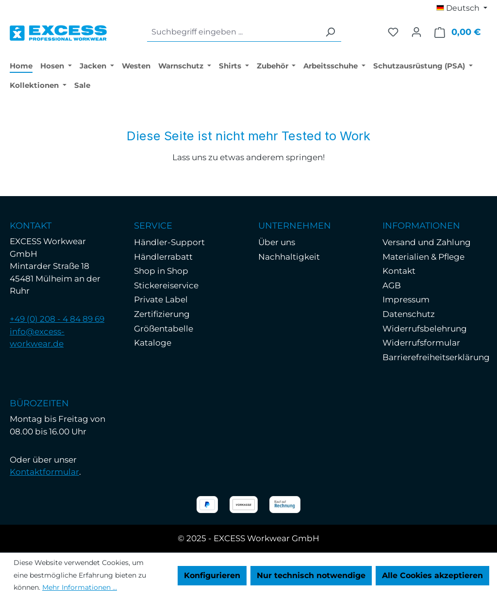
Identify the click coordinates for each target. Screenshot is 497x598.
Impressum (406, 299)
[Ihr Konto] (416, 32)
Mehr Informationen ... (79, 587)
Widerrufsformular (421, 343)
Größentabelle (163, 328)
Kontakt (398, 271)
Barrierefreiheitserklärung (436, 357)
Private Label (161, 299)
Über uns (276, 242)
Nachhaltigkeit (289, 257)
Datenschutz (408, 314)
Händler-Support (169, 242)
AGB (391, 285)
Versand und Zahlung (426, 242)
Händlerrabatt (163, 257)
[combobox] (233, 32)
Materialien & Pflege (423, 257)
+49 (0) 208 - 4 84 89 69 (57, 319)
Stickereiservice (166, 285)
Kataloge (152, 343)
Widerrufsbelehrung (424, 328)
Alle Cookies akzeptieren (432, 575)
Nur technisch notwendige (311, 575)
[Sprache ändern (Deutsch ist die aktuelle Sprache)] (461, 8)
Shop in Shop (161, 271)
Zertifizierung (162, 314)
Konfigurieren (212, 575)
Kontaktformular (44, 472)
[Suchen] (330, 32)
